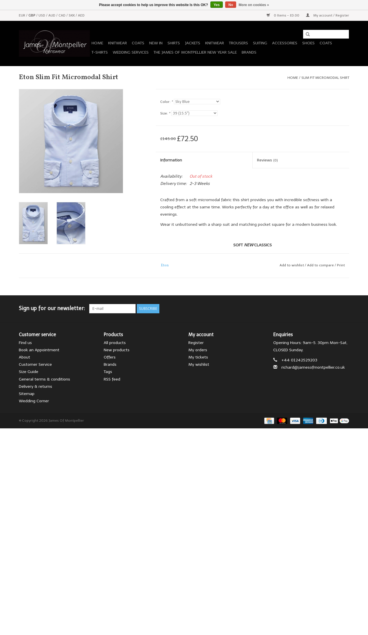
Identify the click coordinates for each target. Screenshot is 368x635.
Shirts (173, 43)
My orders (197, 349)
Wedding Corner (34, 401)
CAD (62, 15)
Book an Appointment (39, 349)
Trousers (238, 43)
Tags (108, 371)
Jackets (192, 43)
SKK (72, 15)
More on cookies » (254, 5)
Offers (110, 357)
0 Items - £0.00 (283, 15)
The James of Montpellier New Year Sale (195, 52)
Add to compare (321, 265)
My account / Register (327, 15)
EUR (22, 15)
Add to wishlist (292, 265)
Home (97, 43)
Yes (217, 5)
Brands (249, 52)
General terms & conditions (44, 379)
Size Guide (28, 371)
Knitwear (117, 43)
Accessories (284, 43)
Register (196, 342)
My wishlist (198, 364)
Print (341, 265)
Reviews (267, 160)
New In (156, 43)
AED (81, 15)
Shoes (308, 43)
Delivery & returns (35, 386)
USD (42, 15)
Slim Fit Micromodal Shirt (325, 78)
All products (115, 342)
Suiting (260, 43)
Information (171, 160)
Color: (166, 102)
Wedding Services (131, 52)
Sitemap (26, 393)
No (230, 5)
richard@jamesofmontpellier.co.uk (313, 367)
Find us (25, 342)
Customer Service (35, 364)
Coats (138, 43)
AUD (52, 15)
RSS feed (112, 379)
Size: (165, 113)
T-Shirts (100, 52)
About (24, 357)
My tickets (198, 357)
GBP (32, 15)
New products (117, 349)
